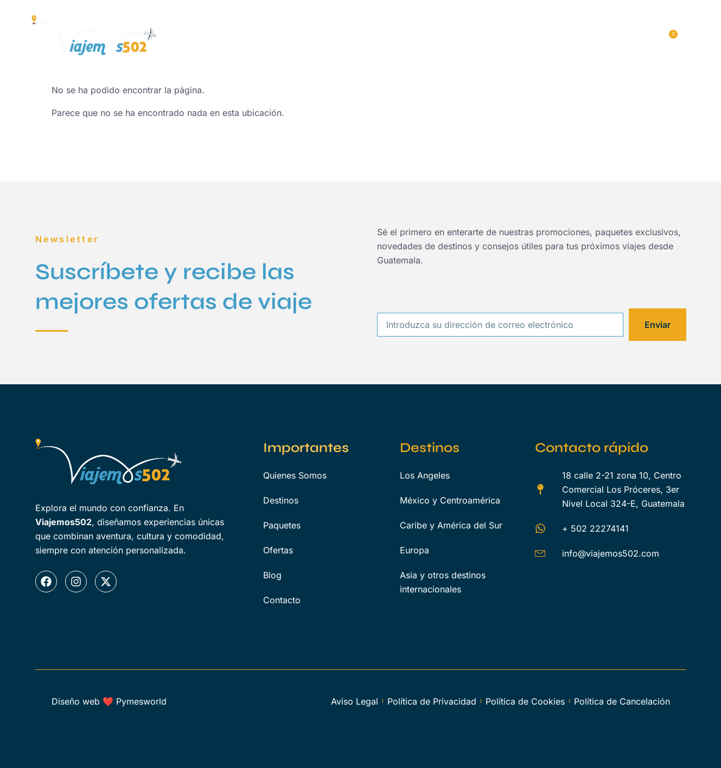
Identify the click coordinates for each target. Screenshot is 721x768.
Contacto (218, 52)
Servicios (468, 23)
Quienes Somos (275, 23)
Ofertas (523, 23)
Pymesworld (141, 701)
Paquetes (407, 23)
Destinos (348, 23)
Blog (569, 23)
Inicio (210, 23)
